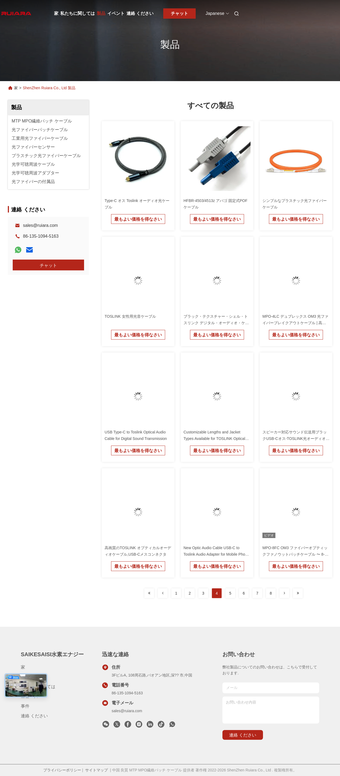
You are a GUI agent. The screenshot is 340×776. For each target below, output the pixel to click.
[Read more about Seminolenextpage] (149, 593)
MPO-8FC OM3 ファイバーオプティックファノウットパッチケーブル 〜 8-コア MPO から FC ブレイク (295, 554)
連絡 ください (140, 13)
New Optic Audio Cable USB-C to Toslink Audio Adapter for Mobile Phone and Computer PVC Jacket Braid (216, 554)
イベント (116, 13)
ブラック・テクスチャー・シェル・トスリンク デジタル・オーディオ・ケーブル (216, 322)
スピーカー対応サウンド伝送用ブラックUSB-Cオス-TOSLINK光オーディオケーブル (295, 438)
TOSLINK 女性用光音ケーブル (130, 316)
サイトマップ (96, 770)
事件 (25, 706)
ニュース (29, 696)
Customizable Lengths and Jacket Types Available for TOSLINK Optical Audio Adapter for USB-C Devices (214, 438)
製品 (101, 13)
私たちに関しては (77, 13)
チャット (179, 13)
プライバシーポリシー (62, 770)
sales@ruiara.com (40, 225)
